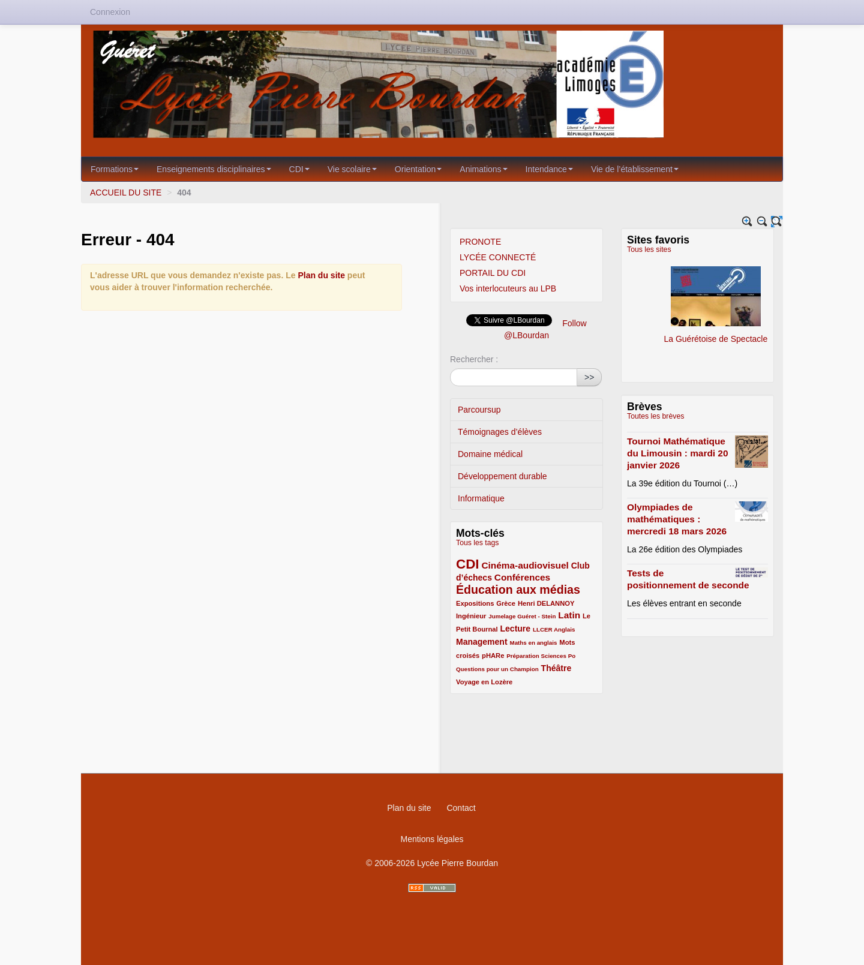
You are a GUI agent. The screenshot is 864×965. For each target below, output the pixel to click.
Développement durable (502, 476)
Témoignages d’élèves (500, 432)
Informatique (481, 498)
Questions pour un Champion (497, 669)
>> (589, 377)
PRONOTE (480, 241)
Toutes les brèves (655, 416)
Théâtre (556, 668)
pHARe (493, 655)
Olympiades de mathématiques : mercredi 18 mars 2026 (677, 519)
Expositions (475, 603)
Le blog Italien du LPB (627, 296)
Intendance (549, 169)
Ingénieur (471, 616)
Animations (483, 169)
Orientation (418, 169)
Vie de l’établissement (635, 169)
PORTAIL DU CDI (493, 273)
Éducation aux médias (518, 589)
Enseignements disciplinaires (214, 169)
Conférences (522, 577)
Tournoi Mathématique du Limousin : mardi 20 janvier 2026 (677, 453)
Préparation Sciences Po (540, 656)
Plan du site (321, 275)
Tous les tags (477, 543)
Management (482, 642)
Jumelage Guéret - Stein (522, 616)
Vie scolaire (352, 169)
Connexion (110, 12)
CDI (299, 169)
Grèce (505, 603)
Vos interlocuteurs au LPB (508, 288)
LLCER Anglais (554, 629)
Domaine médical (490, 454)
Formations (115, 169)
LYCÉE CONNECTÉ (498, 257)
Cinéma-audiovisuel (524, 565)
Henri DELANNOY (546, 603)
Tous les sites (649, 249)
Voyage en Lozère (484, 682)
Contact (460, 808)
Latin (569, 615)
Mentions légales (431, 839)
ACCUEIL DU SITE (125, 192)
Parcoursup (479, 409)
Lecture (515, 628)
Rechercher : (474, 359)
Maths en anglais (533, 642)
